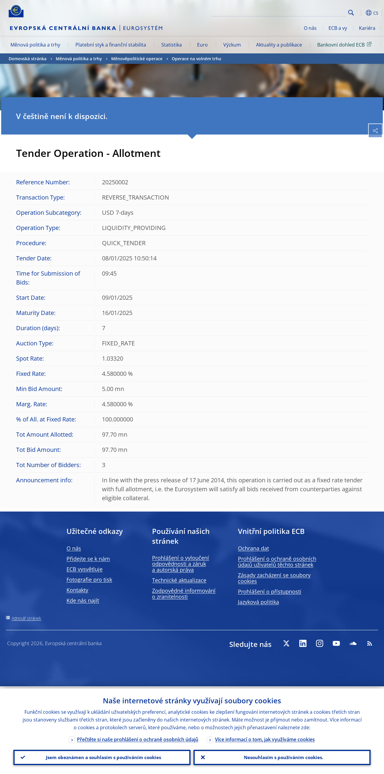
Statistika (171, 44)
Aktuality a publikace (279, 44)
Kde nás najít (82, 600)
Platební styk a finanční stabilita (110, 44)
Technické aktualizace (179, 580)
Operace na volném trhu (196, 58)
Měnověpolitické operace (136, 58)
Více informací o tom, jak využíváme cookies (265, 737)
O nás (310, 28)
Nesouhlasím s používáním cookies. (282, 756)
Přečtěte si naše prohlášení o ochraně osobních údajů (137, 737)
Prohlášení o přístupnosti (269, 591)
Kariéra (367, 28)
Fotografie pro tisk (89, 579)
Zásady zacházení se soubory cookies (274, 578)
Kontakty (77, 590)
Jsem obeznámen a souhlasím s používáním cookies (102, 756)
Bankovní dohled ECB (345, 44)
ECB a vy (338, 28)
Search (351, 12)
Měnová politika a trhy (35, 44)
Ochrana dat (253, 548)
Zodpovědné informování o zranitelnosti (184, 593)
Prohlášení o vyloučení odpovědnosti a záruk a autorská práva (180, 563)
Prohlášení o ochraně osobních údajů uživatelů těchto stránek (277, 561)
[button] (360, 13)
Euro (202, 44)
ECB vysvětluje (84, 569)
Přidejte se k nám (88, 558)
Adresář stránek (26, 618)
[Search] (316, 11)
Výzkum (232, 44)
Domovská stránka (28, 58)
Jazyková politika (258, 601)
